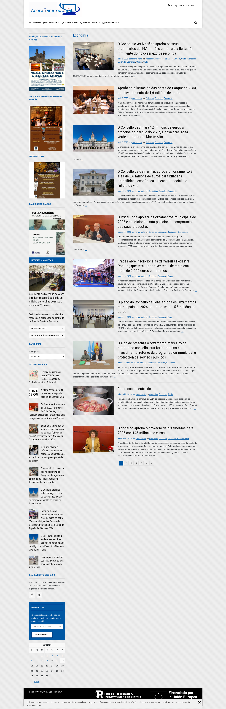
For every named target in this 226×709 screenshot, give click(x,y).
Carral (183, 59)
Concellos (191, 59)
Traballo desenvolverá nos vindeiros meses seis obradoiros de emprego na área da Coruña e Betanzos (46, 318)
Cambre (177, 59)
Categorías (34, 351)
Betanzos (168, 59)
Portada (35, 22)
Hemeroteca (110, 22)
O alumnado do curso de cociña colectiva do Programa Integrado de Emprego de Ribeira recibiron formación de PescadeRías (47, 475)
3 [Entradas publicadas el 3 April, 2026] (52, 655)
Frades (170, 276)
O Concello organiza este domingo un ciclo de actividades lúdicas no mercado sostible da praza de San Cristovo (45, 496)
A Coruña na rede (44, 692)
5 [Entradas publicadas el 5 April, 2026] (62, 655)
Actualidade (70, 22)
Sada (145, 62)
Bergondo (159, 59)
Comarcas (50, 22)
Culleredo (122, 62)
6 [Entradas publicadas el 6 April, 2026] (31, 660)
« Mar (36, 681)
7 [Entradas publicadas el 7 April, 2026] (36, 660)
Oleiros (139, 62)
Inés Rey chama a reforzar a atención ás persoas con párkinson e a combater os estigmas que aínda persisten (47, 454)
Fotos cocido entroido (134, 389)
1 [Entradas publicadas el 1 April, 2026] (42, 655)
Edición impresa (90, 22)
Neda (170, 394)
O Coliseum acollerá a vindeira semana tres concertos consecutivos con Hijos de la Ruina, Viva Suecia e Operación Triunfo (47, 542)
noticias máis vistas (42, 260)
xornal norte (137, 59)
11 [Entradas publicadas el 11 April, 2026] (57, 660)
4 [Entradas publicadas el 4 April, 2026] (57, 655)
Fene (169, 317)
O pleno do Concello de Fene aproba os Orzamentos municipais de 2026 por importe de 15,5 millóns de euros (157, 307)
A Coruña (150, 98)
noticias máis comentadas (45, 335)
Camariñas (153, 191)
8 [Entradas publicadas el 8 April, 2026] (42, 660)
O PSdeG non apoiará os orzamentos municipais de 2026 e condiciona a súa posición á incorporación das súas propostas (157, 222)
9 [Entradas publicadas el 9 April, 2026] (47, 660)
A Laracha (152, 363)
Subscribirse (42, 635)
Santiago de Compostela (177, 232)
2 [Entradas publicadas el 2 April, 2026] (47, 655)
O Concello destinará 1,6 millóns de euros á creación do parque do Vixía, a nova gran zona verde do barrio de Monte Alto (153, 132)
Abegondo (150, 59)
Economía (131, 62)
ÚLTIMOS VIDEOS (39, 328)
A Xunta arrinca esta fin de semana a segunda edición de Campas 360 (52, 393)
